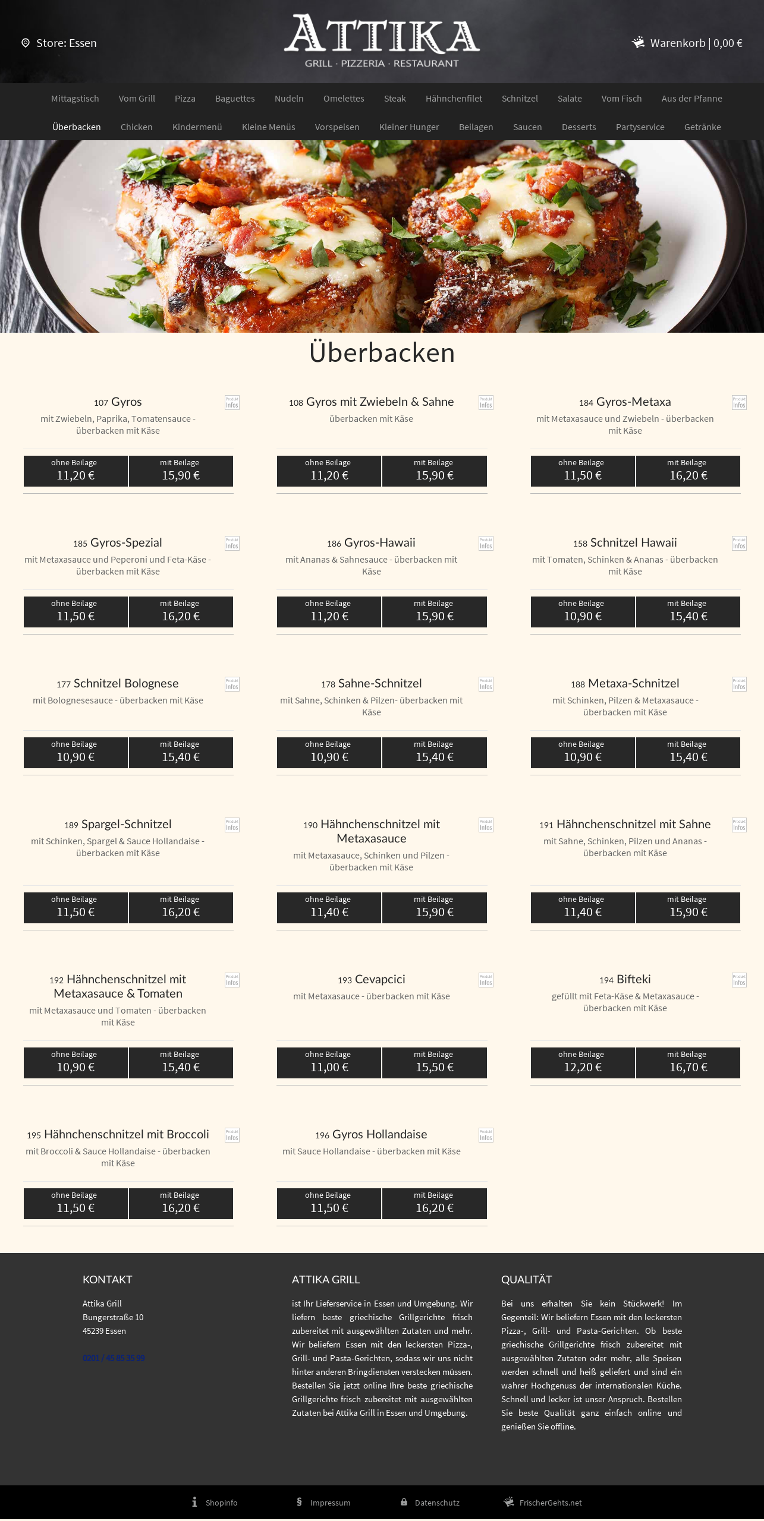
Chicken (137, 127)
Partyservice (640, 127)
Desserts (579, 127)
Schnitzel (520, 99)
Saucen (527, 127)
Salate (570, 99)
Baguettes (235, 99)
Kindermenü (197, 127)
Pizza (185, 99)
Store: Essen (59, 42)
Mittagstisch (75, 99)
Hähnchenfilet (454, 99)
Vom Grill (137, 99)
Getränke (702, 127)
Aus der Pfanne (692, 99)
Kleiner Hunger (409, 127)
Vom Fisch (622, 99)
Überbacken (76, 127)
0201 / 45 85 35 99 (113, 1359)
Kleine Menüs (268, 127)
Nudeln (289, 99)
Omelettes (343, 99)
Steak (395, 99)
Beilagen (476, 127)
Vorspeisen (337, 127)
